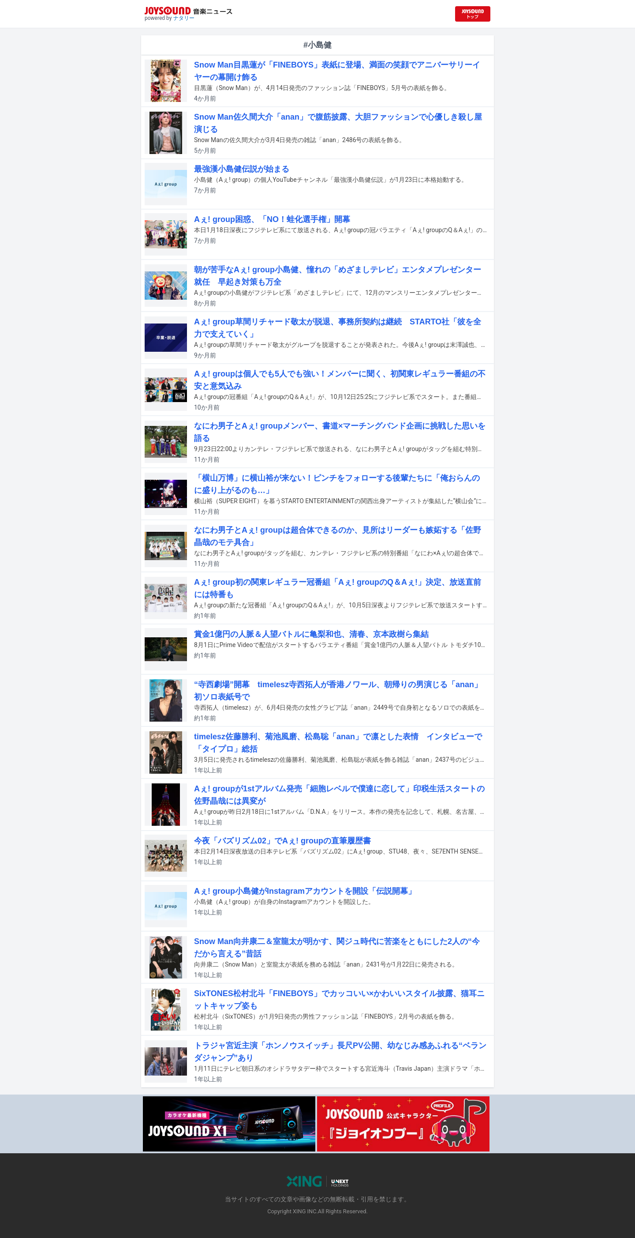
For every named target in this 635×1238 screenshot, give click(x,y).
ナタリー (183, 18)
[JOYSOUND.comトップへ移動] (472, 14)
